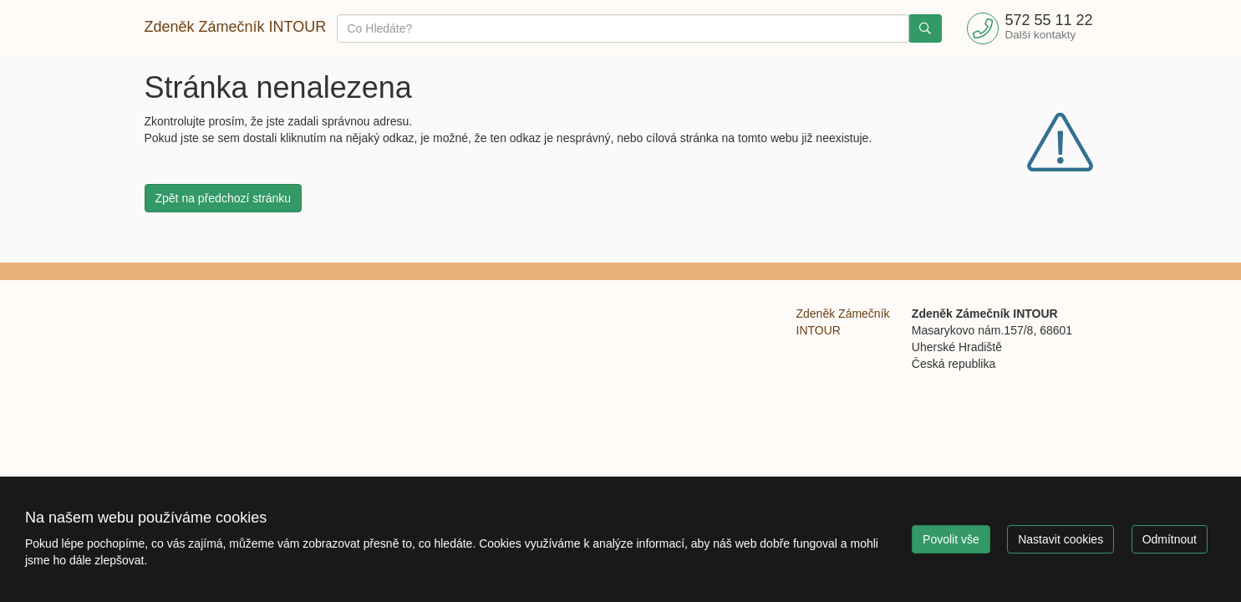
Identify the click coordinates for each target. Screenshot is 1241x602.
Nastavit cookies (1060, 539)
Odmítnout (1169, 539)
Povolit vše (951, 539)
